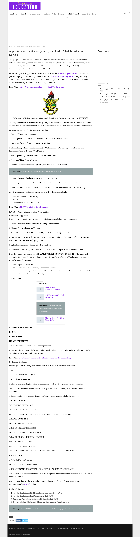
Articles (24, 14)
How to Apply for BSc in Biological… (54, 319)
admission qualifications (68, 73)
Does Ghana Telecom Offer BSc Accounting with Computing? (45, 358)
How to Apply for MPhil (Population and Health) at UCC (37, 493)
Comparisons (35, 14)
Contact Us (21, 528)
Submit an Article (63, 528)
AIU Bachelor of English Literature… (54, 296)
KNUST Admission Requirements (33, 207)
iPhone (61, 14)
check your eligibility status (62, 76)
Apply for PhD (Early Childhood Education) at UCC (35, 499)
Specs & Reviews (89, 14)
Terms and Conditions (76, 528)
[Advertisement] (61, 31)
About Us (12, 528)
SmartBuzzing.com (18, 517)
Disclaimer (41, 528)
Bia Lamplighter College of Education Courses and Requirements (41, 502)
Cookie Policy (31, 528)
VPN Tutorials (73, 14)
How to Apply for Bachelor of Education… (54, 288)
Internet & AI (50, 14)
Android (13, 14)
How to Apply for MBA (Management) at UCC (33, 496)
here (16, 370)
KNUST (27, 484)
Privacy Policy (51, 528)
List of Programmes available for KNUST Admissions (41, 87)
